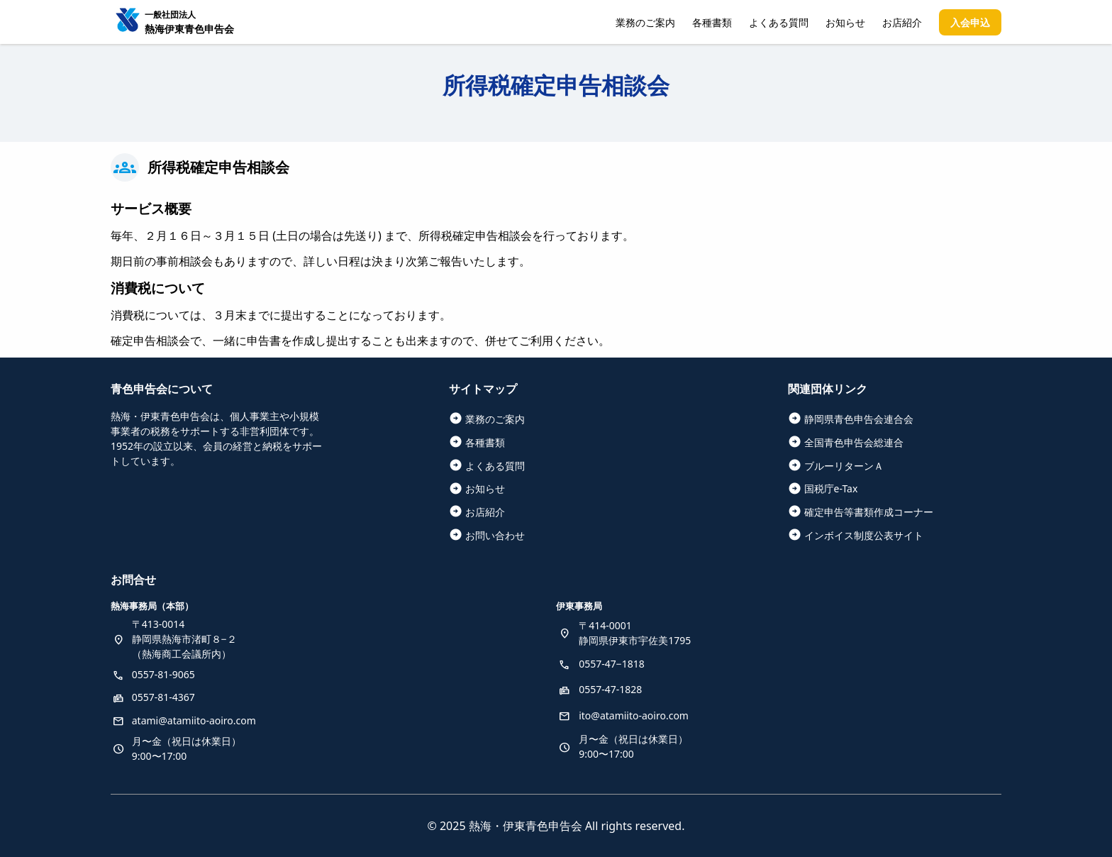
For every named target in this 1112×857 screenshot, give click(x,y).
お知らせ (845, 22)
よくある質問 (778, 22)
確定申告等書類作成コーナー (868, 512)
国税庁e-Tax (831, 488)
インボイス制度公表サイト (863, 535)
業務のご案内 (645, 22)
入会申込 (970, 22)
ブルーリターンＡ (844, 465)
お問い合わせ (495, 535)
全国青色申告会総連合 (853, 442)
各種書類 (712, 22)
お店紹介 (902, 22)
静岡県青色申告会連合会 (858, 419)
